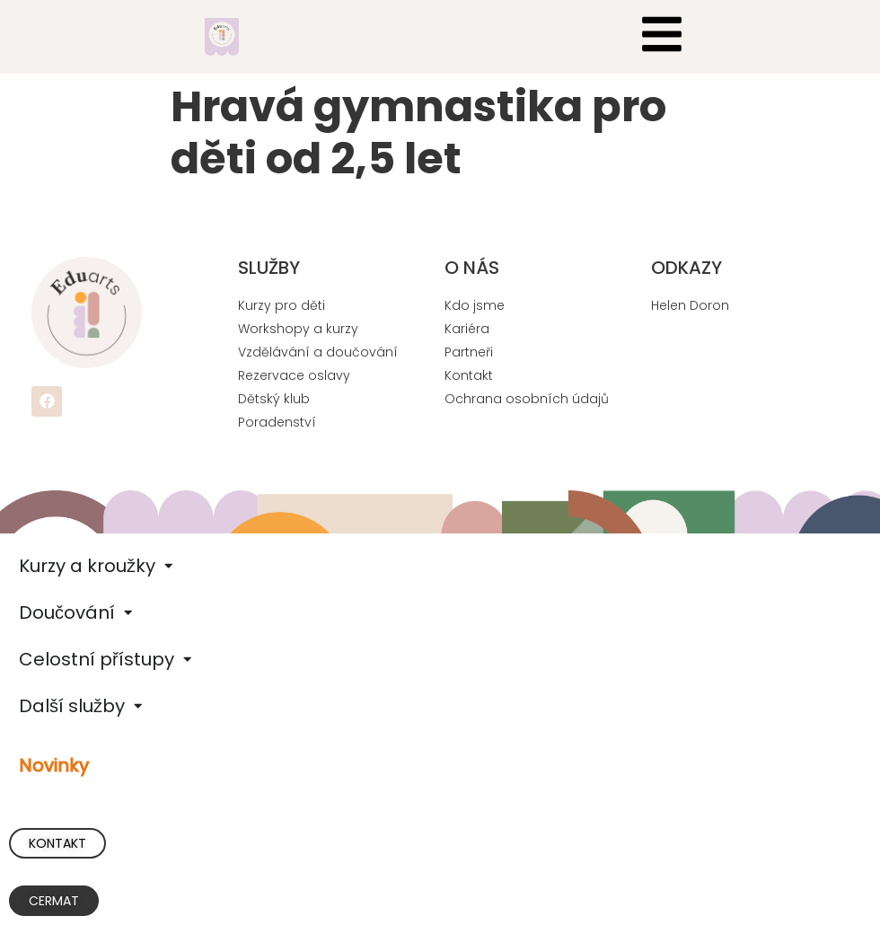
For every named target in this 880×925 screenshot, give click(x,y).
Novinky (54, 765)
